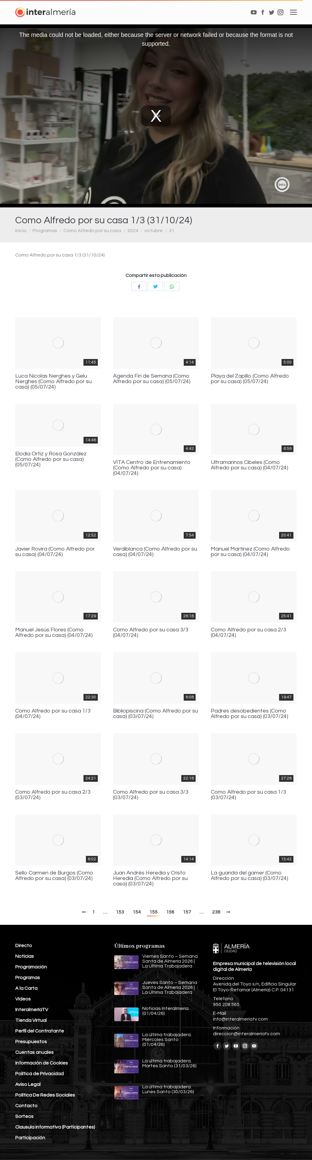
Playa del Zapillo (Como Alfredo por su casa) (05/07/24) (250, 378)
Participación (30, 1137)
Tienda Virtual (31, 1020)
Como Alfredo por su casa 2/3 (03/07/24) (52, 794)
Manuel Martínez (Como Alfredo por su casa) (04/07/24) (250, 551)
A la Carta (26, 988)
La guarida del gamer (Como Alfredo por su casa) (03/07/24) (249, 875)
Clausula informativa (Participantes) (55, 1127)
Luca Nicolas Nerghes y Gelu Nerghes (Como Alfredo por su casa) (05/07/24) (53, 381)
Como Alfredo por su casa (92, 230)
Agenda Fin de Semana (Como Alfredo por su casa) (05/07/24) (151, 378)
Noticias (24, 956)
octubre (153, 230)
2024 (132, 230)
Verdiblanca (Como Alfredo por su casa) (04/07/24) (155, 551)
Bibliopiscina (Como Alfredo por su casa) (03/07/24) (155, 713)
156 (170, 912)
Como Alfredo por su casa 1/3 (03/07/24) (248, 794)
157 (187, 912)
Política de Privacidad (39, 1073)
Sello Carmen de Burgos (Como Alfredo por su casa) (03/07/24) (54, 875)
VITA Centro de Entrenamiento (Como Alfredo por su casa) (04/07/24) (152, 468)
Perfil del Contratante (39, 1031)
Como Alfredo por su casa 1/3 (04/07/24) (52, 713)
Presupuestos (31, 1041)
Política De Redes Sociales (45, 1095)
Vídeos (23, 999)
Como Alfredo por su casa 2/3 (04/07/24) (248, 632)
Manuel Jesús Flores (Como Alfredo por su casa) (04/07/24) (54, 632)
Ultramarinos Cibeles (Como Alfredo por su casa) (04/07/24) (249, 465)
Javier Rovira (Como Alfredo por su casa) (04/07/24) (55, 551)
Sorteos (24, 1116)
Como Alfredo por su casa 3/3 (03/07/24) (150, 794)
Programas (45, 230)
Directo (23, 945)
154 (137, 912)
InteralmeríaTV (31, 1009)
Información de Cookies (41, 1063)
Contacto (26, 1105)
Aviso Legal (28, 1084)
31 (171, 230)
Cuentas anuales (34, 1052)
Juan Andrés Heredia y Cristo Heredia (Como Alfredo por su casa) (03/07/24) (150, 878)
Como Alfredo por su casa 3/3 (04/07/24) (150, 632)
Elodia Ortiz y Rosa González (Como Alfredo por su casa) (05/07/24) (51, 459)
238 (216, 912)
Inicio (21, 230)
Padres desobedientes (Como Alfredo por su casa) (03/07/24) (249, 713)
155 (153, 912)
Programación (31, 966)
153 (120, 912)
